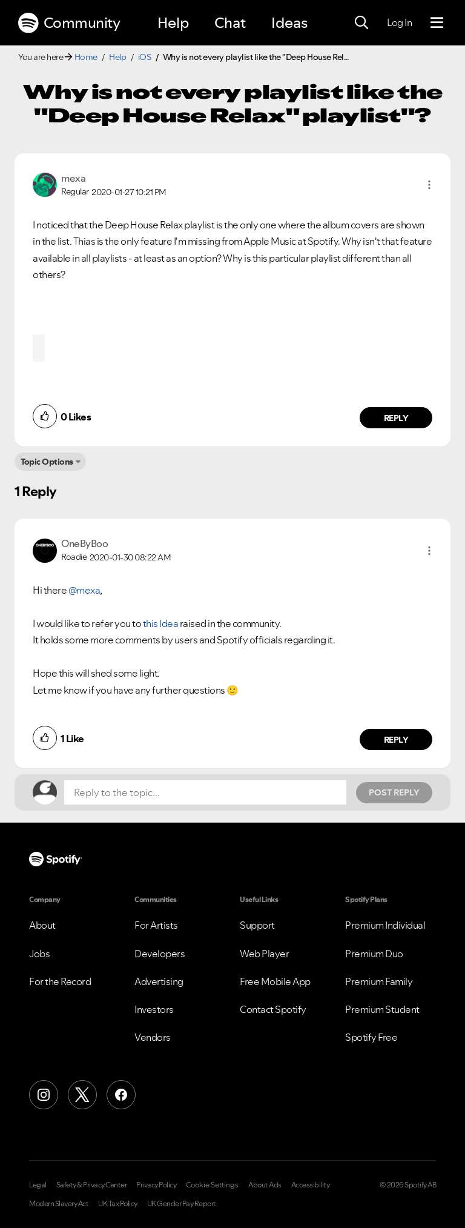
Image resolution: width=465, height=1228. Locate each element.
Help (173, 23)
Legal (38, 1185)
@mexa (84, 590)
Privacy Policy (156, 1185)
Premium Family (378, 981)
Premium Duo (374, 953)
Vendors (152, 1037)
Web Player (264, 953)
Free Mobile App (275, 981)
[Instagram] (43, 1094)
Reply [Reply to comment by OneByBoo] (396, 740)
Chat (230, 23)
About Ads (265, 1185)
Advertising (158, 981)
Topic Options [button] (47, 462)
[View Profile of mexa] (73, 178)
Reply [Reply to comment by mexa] (396, 418)
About (42, 925)
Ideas (289, 23)
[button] (429, 185)
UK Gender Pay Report (181, 1204)
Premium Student (382, 1009)
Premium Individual (385, 925)
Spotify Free (371, 1037)
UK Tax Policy (117, 1204)
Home (85, 57)
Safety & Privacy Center (91, 1185)
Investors (154, 1009)
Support (257, 925)
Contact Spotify (273, 1009)
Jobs (39, 953)
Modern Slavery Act (58, 1204)
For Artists (156, 925)
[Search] (361, 23)
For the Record (60, 981)
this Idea (161, 623)
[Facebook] (121, 1094)
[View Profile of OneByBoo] (84, 543)
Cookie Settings (212, 1185)
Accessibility (310, 1185)
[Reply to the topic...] (205, 792)
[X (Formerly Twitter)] (82, 1094)
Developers (159, 953)
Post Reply (394, 792)
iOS (144, 57)
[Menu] (437, 23)
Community (69, 23)
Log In (399, 22)
